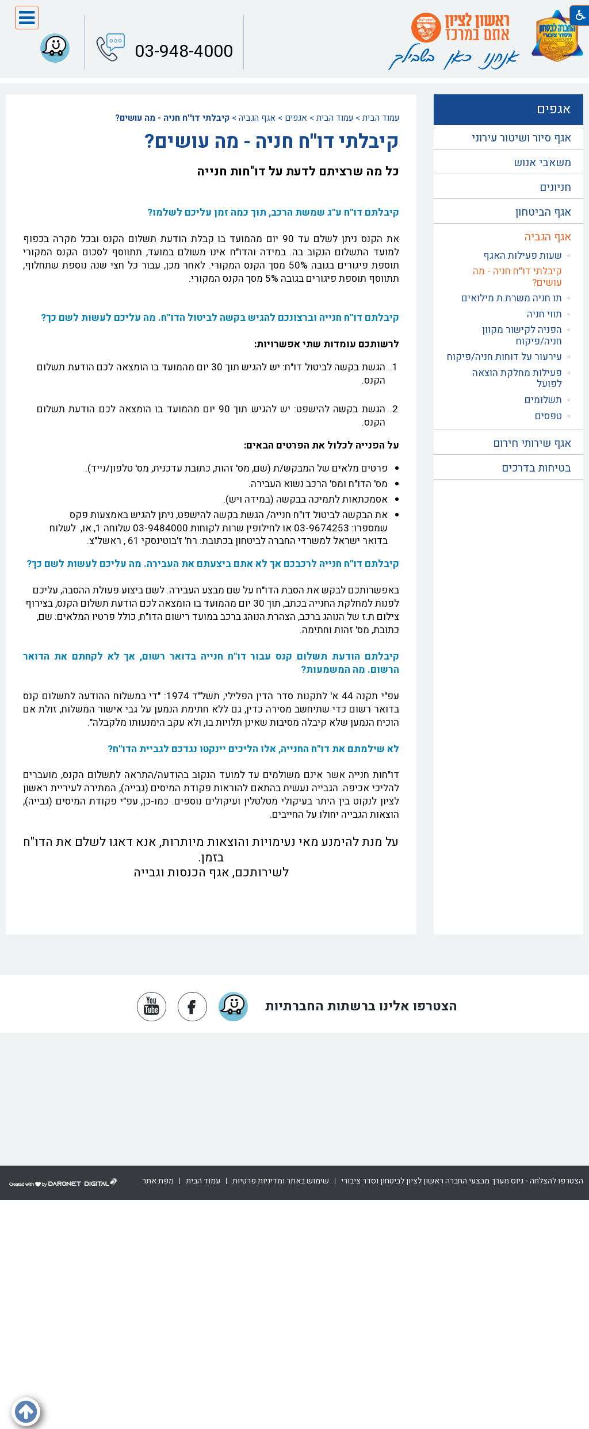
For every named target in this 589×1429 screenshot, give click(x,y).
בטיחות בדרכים (536, 468)
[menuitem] (508, 256)
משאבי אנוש (542, 163)
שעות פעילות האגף (522, 255)
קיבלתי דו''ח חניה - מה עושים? (517, 277)
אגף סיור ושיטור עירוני (521, 138)
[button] (27, 17)
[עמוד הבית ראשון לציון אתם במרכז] (460, 28)
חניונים (555, 187)
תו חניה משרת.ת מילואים (511, 298)
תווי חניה (544, 314)
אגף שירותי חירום (532, 443)
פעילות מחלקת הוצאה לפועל (517, 379)
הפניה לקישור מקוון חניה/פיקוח (522, 335)
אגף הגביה (257, 118)
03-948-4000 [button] (182, 50)
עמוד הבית (380, 118)
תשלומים (543, 400)
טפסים (548, 416)
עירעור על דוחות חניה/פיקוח (504, 357)
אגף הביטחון (543, 212)
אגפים (296, 118)
